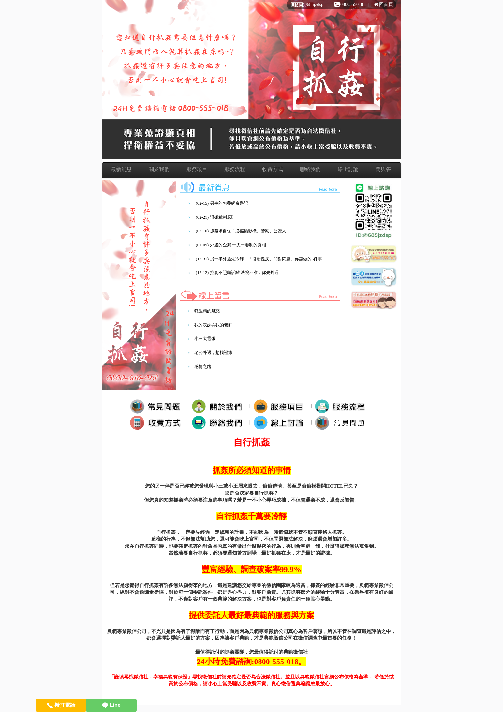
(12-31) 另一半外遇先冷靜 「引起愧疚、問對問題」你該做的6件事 (259, 258)
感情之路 (202, 366)
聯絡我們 (310, 169)
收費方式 (272, 169)
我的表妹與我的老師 (213, 324)
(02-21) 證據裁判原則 (215, 217)
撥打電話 (61, 705)
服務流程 (234, 169)
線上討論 (348, 169)
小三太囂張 (204, 338)
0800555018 (348, 4)
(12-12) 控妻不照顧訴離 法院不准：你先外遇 (237, 272)
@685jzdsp (306, 4)
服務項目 (196, 169)
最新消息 (121, 169)
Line (111, 705)
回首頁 (383, 4)
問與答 (383, 169)
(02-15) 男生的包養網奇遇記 (222, 203)
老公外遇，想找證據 (213, 352)
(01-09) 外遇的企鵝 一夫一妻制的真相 (231, 244)
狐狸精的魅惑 (207, 310)
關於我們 (159, 169)
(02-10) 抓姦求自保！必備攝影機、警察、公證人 (241, 230)
